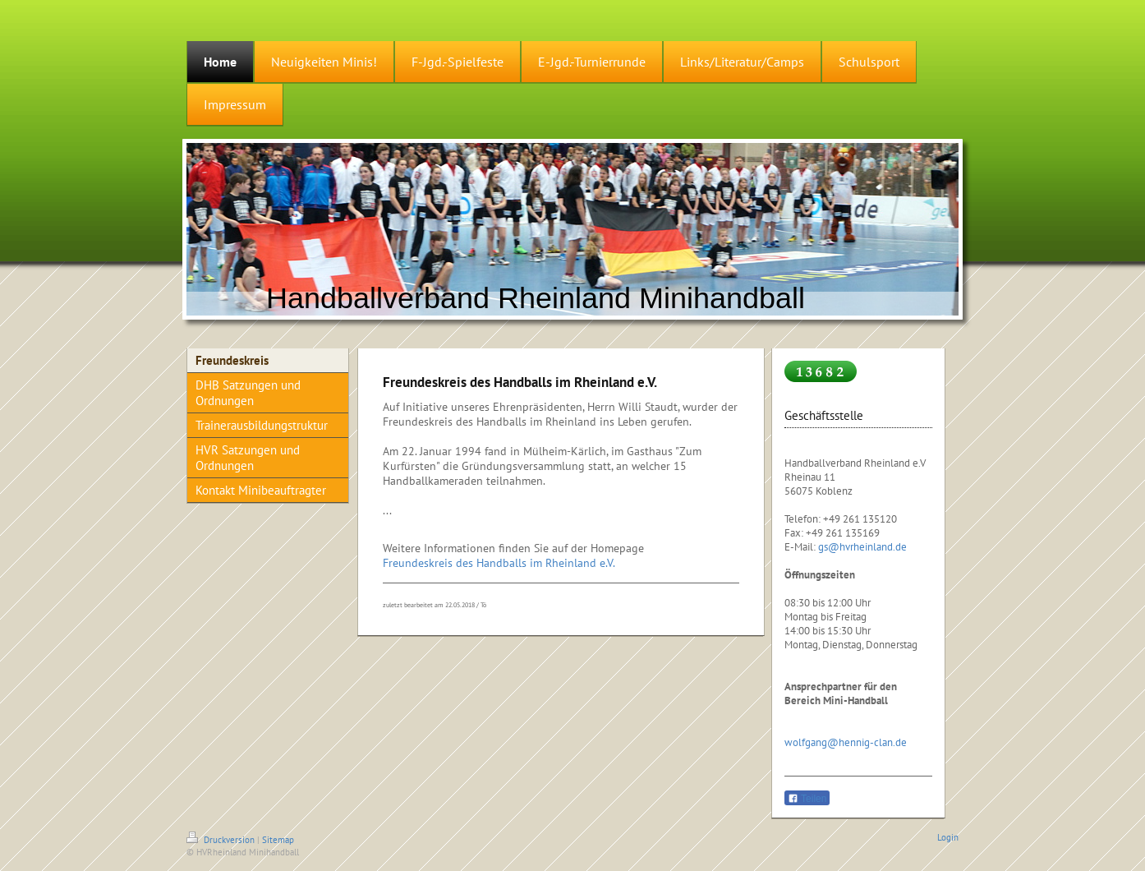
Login (948, 837)
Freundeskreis (418, 562)
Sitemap (278, 840)
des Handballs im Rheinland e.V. (535, 562)
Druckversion (221, 840)
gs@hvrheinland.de (862, 547)
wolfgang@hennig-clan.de (845, 742)
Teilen (807, 798)
